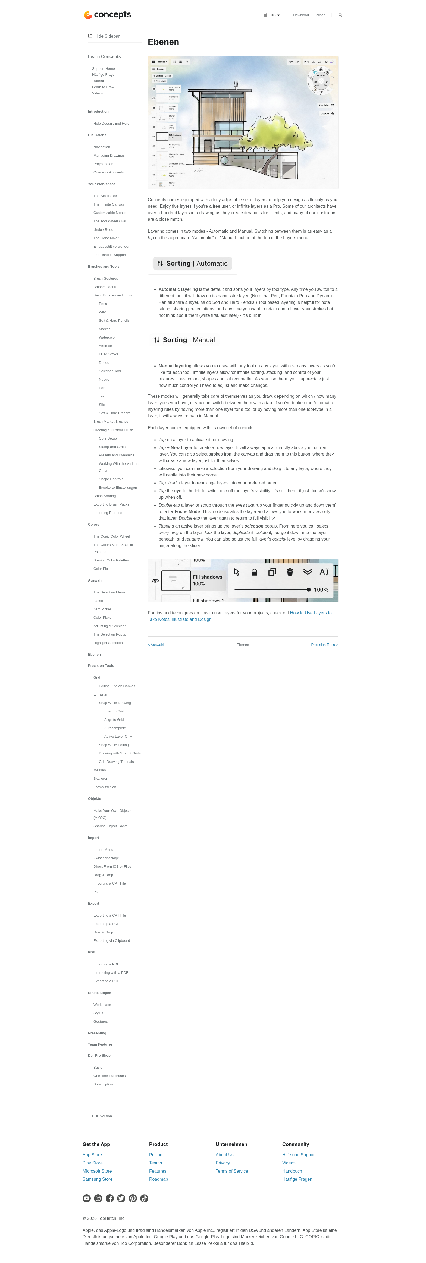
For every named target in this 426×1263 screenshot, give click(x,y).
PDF (97, 892)
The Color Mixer (105, 238)
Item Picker (102, 609)
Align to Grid (114, 720)
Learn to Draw (103, 87)
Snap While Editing (114, 745)
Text (102, 396)
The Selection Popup (109, 634)
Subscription (103, 1084)
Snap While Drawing (115, 703)
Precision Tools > (324, 645)
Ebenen (243, 645)
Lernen (319, 15)
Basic (97, 1067)
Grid (96, 677)
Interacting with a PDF (110, 973)
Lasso (98, 601)
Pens (103, 304)
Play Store (93, 1163)
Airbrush (105, 346)
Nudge (104, 379)
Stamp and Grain (112, 447)
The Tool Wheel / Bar (109, 221)
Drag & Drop (103, 875)
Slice (102, 405)
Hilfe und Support (299, 1155)
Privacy (223, 1163)
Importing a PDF (106, 964)
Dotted (104, 363)
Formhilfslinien (104, 787)
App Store (92, 1155)
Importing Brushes (107, 513)
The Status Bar (105, 196)
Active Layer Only (118, 736)
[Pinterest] (134, 1198)
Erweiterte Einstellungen (118, 487)
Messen (99, 770)
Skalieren (100, 778)
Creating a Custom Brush (113, 430)
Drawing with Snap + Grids (120, 753)
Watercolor (107, 337)
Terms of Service (232, 1171)
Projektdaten (103, 164)
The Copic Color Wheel (111, 536)
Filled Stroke (108, 354)
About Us (225, 1155)
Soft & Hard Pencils (114, 320)
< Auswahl (156, 645)
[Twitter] (122, 1198)
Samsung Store (97, 1179)
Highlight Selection (108, 643)
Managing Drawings (109, 155)
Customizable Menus (109, 213)
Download (301, 15)
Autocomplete (115, 728)
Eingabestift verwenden (111, 246)
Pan (102, 388)
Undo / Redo (103, 230)
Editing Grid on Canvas (117, 686)
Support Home (103, 69)
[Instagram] (99, 1198)
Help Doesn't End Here (111, 123)
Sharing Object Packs (110, 826)
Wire (102, 312)
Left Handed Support (109, 255)
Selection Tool (110, 371)
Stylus (98, 1013)
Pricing (155, 1155)
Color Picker (103, 569)
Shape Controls (111, 479)
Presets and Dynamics (116, 455)
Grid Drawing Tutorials (116, 762)
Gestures (100, 1021)
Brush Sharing (104, 496)
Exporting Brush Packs (111, 504)
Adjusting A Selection (109, 626)
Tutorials (98, 81)
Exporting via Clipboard (111, 941)
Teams (155, 1163)
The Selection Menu (109, 592)
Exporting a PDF (106, 924)
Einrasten (100, 694)
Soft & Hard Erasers (114, 413)
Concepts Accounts (108, 172)
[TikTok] (145, 1198)
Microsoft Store (97, 1171)
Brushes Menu (104, 287)
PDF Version (102, 1116)
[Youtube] (88, 1198)
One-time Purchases (109, 1076)
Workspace (102, 1005)
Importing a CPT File (109, 883)
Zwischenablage (106, 858)
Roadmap (158, 1179)
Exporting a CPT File (109, 915)
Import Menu (103, 850)
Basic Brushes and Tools (112, 295)
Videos (97, 93)
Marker (104, 329)
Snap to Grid (114, 711)
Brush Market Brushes (111, 421)
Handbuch (292, 1171)
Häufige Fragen (104, 74)
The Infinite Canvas (108, 204)
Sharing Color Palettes (111, 560)
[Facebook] (111, 1198)
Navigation (101, 147)
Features (157, 1171)
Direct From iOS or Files (112, 866)
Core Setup (108, 438)
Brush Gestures (105, 278)
